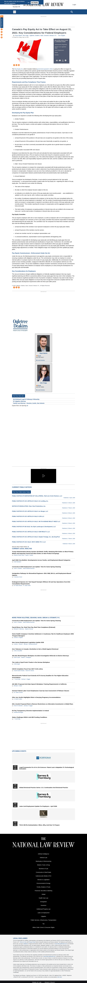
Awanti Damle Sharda (19, 670)
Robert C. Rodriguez (26, 657)
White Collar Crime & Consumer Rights (44, 927)
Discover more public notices (19, 546)
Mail (60, 60)
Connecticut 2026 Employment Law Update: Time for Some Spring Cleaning (36, 566)
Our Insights (61, 35)
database (26, 943)
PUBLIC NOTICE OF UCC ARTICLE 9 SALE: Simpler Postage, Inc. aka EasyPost (36, 537)
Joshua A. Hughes (18, 637)
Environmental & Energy (43, 883)
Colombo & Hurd (18, 577)
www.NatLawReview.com (61, 943)
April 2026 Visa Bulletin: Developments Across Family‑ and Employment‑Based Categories (41, 560)
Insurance (43, 905)
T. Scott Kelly (17, 679)
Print (57, 60)
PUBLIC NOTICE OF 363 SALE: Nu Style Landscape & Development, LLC (34, 526)
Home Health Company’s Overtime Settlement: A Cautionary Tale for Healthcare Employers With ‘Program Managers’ (43, 635)
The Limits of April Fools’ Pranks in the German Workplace (31, 662)
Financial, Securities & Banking (43, 890)
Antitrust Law (43, 857)
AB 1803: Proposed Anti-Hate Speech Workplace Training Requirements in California (39, 684)
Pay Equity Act (19, 69)
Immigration (43, 901)
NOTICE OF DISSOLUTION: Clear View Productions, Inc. (29, 506)
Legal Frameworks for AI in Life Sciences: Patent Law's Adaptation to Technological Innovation (46, 768)
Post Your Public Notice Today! (21, 492)
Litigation (43, 916)
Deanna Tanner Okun (19, 555)
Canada (56, 54)
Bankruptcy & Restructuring (43, 861)
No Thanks (34, 2)
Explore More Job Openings (19, 405)
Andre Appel (17, 664)
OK (28, 2)
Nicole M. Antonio (30, 670)
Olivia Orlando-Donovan (29, 568)
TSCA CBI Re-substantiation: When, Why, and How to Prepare (39, 825)
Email (39, 356)
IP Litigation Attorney (19, 401)
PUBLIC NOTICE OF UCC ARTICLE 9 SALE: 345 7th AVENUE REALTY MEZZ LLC (36, 521)
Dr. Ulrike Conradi (18, 692)
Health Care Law (43, 898)
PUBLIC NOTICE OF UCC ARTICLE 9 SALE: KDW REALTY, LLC (31, 531)
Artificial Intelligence (43, 854)
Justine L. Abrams (18, 644)
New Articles (1, 23)
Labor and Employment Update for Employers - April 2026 (38, 806)
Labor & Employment (43, 912)
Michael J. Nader (18, 685)
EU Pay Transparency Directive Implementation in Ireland (30, 710)
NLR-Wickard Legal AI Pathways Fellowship (26, 399)
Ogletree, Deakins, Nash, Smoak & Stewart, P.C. (43, 35)
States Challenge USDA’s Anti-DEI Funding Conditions (29, 717)
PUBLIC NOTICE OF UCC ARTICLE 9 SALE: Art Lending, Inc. (30, 501)
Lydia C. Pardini (29, 555)
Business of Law (43, 868)
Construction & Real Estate (43, 872)
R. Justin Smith (27, 585)
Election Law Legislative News (60, 47)
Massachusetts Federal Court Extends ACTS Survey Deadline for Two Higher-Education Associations (40, 676)
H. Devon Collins (18, 699)
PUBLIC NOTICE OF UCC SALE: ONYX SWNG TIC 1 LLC (29, 542)
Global (56, 52)
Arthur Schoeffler (18, 650)
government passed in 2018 (45, 69)
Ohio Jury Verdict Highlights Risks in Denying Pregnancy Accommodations (36, 697)
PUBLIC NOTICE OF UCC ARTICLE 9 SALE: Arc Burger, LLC (30, 511)
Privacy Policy (32, 942)
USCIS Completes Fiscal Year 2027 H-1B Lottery (27, 669)
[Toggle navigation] (14, 12)
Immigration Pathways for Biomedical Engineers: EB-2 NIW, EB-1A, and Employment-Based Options (41, 574)
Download (63, 60)
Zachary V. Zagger (25, 679)
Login (74, 4)
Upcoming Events (19, 751)
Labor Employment (59, 50)
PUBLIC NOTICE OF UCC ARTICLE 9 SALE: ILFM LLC (28, 516)
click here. (59, 977)
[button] (43, 476)
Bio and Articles (40, 360)
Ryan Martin (18, 35)
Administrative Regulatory (61, 44)
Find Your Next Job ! (18, 396)
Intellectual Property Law (43, 909)
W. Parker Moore (18, 585)
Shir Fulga (26, 35)
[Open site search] (71, 11)
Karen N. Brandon (18, 705)
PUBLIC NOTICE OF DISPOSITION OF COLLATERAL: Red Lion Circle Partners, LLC (37, 496)
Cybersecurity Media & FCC (43, 876)
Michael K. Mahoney (19, 629)
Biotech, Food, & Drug (43, 865)
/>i (66, 60)
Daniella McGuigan (18, 712)
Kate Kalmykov (17, 561)
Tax (43, 923)
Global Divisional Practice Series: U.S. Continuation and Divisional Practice (43, 787)
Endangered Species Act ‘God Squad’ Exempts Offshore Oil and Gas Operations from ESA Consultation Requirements (41, 583)
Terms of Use (23, 942)
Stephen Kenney (29, 629)
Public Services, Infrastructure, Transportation (43, 920)
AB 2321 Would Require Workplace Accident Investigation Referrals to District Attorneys (40, 655)
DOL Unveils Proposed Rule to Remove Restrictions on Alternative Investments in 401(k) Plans (42, 704)
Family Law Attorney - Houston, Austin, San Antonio (28, 403)
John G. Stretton (18, 568)
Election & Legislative (43, 879)
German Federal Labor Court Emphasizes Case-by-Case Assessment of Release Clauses (40, 690)
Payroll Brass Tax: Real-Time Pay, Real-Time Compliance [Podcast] (33, 627)
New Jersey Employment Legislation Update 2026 (28, 642)
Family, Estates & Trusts (43, 887)
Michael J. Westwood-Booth (30, 644)
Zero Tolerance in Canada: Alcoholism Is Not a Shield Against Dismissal (35, 649)
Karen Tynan (17, 657)
